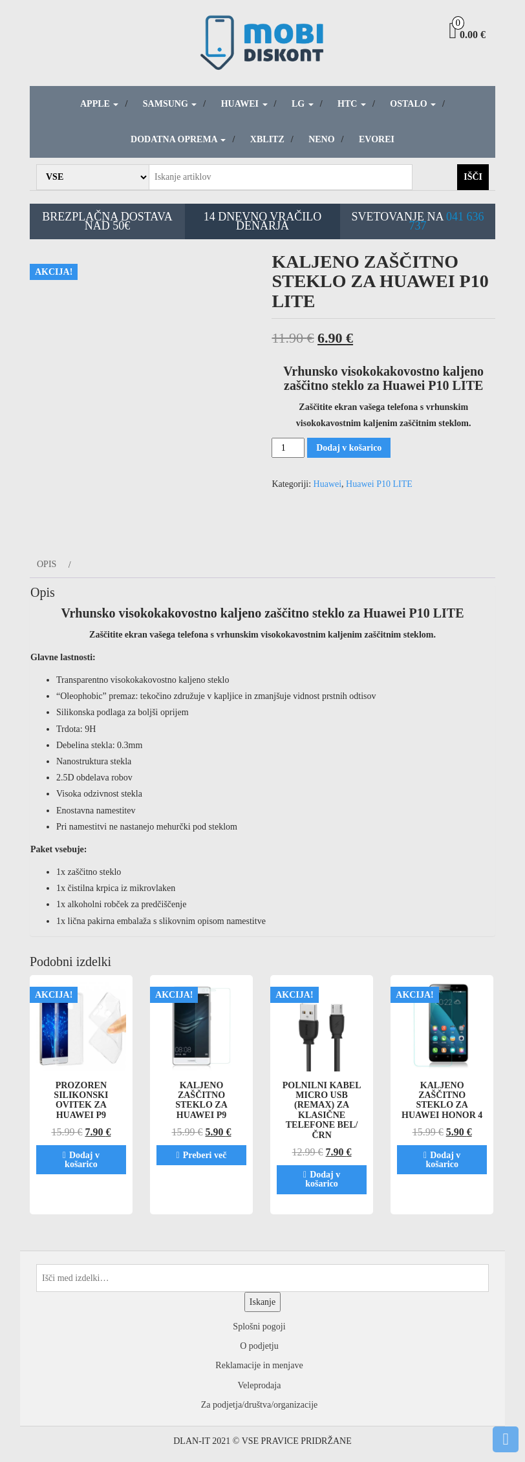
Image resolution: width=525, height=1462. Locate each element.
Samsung (170, 104)
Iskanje (262, 1302)
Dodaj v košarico (348, 448)
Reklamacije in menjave (259, 1365)
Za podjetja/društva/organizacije (259, 1405)
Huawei (244, 104)
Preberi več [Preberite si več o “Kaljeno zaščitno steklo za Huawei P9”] (205, 1155)
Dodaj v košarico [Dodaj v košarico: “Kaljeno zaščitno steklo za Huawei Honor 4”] (442, 1159)
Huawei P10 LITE (379, 484)
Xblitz (267, 139)
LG (303, 104)
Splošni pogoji (259, 1326)
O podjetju (259, 1346)
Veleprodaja (259, 1385)
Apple (99, 104)
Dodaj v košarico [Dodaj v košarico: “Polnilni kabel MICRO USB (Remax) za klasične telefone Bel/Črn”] (322, 1179)
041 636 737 (446, 221)
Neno (321, 139)
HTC (352, 104)
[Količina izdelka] (288, 448)
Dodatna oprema (178, 139)
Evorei (376, 139)
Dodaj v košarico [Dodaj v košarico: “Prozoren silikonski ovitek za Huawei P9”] (82, 1159)
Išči (473, 177)
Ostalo (413, 104)
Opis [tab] (46, 564)
